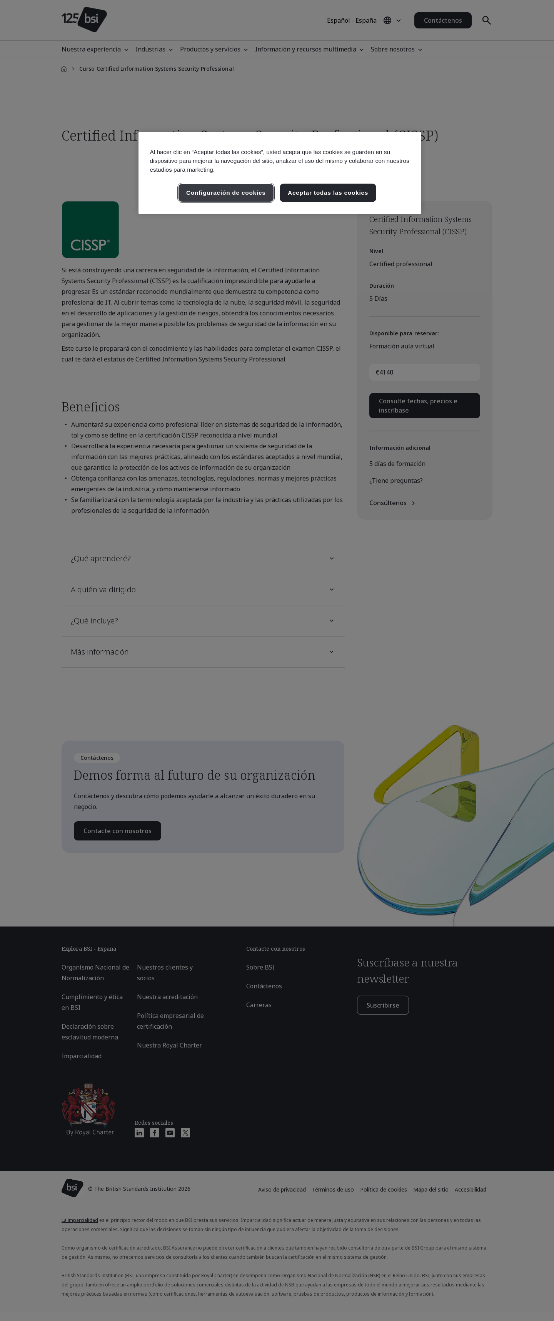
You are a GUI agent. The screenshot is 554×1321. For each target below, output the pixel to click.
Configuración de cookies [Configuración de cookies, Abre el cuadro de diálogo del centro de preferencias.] (226, 192)
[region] (279, 173)
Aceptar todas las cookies (328, 192)
